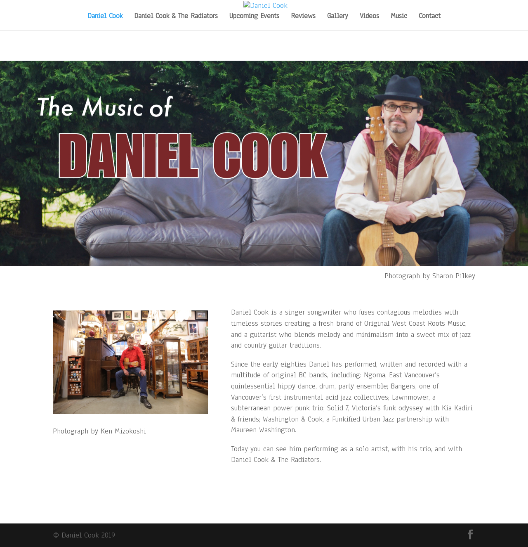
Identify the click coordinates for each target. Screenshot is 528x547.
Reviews (303, 17)
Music (399, 17)
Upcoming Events (254, 17)
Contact (430, 17)
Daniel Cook (105, 17)
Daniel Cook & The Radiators (176, 17)
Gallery (337, 17)
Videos (369, 17)
